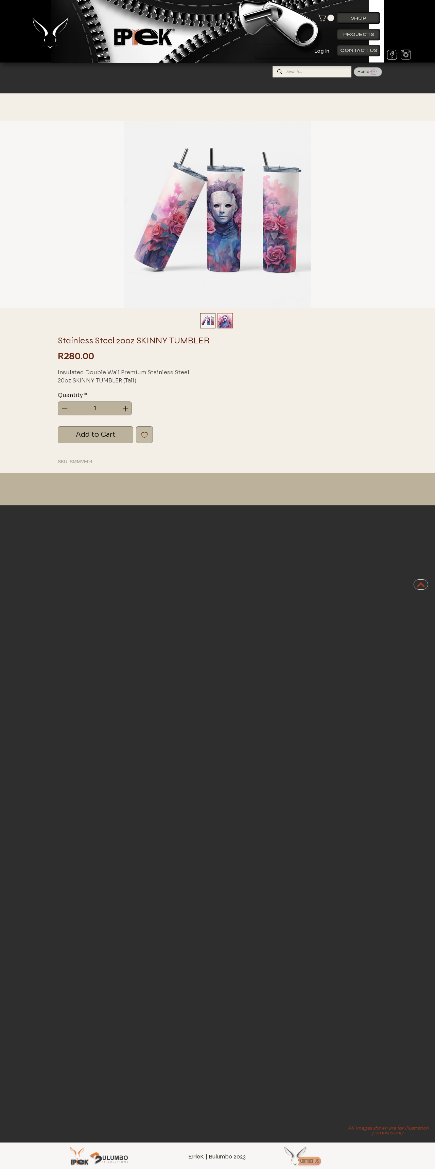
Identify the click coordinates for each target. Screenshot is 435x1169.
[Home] (368, 71)
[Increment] (126, 408)
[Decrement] (64, 408)
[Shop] (358, 18)
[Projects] (358, 34)
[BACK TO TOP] (421, 584)
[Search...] (311, 71)
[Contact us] (358, 50)
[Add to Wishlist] (144, 434)
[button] (326, 18)
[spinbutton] (95, 408)
